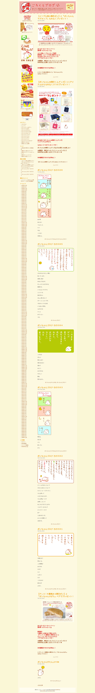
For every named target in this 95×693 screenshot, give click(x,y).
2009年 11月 (24, 349)
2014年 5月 (24, 269)
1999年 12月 (24, 437)
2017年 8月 (24, 210)
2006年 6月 (24, 410)
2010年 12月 (24, 330)
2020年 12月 (24, 185)
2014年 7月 (24, 266)
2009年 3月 (24, 361)
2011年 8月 (24, 318)
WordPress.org (25, 446)
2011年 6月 (24, 321)
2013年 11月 (24, 277)
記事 (24, 443)
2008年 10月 (24, 368)
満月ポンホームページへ (27, 32)
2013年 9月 (24, 280)
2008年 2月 (24, 380)
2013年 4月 (24, 288)
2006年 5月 (24, 412)
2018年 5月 (24, 197)
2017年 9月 (24, 209)
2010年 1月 (24, 346)
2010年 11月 (24, 331)
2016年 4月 (24, 234)
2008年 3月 (24, 379)
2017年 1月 (24, 221)
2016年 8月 (24, 228)
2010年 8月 (24, 336)
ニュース (55, 77)
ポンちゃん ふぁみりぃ (27, 127)
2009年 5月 (24, 358)
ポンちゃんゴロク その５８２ (50, 456)
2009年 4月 (24, 359)
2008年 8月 (24, 371)
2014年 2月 (24, 273)
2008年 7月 (24, 373)
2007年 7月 (24, 391)
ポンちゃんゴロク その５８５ (50, 244)
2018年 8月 (24, 193)
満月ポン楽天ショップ (26, 156)
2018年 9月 (24, 191)
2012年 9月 (24, 298)
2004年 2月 (24, 436)
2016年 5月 (24, 233)
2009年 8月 (24, 354)
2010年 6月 (24, 339)
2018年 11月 (24, 188)
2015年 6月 (24, 249)
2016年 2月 (24, 237)
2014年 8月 (24, 264)
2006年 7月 (24, 409)
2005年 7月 (24, 418)
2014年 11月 (24, 260)
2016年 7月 (24, 230)
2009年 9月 (24, 352)
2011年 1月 (24, 328)
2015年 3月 (24, 254)
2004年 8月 (24, 430)
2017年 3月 (24, 218)
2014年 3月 (24, 272)
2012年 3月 (24, 307)
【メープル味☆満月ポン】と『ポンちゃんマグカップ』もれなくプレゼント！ (27, 162)
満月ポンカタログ (25, 142)
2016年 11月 (24, 224)
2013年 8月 (24, 282)
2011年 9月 (24, 316)
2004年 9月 (24, 428)
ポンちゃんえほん (25, 128)
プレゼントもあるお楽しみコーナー (27, 109)
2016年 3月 (24, 236)
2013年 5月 (24, 286)
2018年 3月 (24, 200)
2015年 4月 (24, 252)
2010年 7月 (24, 337)
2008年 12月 (24, 365)
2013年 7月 (24, 283)
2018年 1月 (24, 203)
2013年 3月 (24, 289)
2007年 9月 (24, 388)
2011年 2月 (24, 327)
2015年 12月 (24, 240)
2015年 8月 (24, 246)
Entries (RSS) (42, 691)
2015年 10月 (24, 243)
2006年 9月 (24, 406)
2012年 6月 (24, 303)
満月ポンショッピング (26, 154)
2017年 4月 (24, 216)
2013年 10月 (24, 279)
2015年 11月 (24, 242)
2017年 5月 (24, 215)
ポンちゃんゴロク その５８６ (50, 170)
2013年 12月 (24, 276)
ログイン (23, 441)
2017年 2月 (24, 219)
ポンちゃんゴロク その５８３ (50, 387)
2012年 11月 (24, 295)
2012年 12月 (24, 294)
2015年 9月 (24, 245)
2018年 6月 (24, 195)
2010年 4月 (24, 342)
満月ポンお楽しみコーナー (27, 150)
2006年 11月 (24, 403)
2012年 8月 (24, 300)
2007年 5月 (24, 394)
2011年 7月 (24, 319)
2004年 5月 (24, 433)
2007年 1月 (24, 400)
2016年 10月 (24, 225)
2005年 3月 (24, 424)
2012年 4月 (24, 306)
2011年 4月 (24, 324)
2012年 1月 (24, 310)
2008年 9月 (24, 370)
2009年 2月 (24, 362)
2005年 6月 (24, 419)
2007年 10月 (24, 386)
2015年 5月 (24, 251)
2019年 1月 (24, 187)
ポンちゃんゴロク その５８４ (50, 325)
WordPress (58, 689)
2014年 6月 (24, 267)
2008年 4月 (24, 377)
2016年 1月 (24, 239)
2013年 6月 (24, 285)
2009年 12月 (24, 348)
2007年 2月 (24, 398)
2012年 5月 (24, 304)
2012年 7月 (24, 301)
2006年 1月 (24, 415)
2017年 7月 (24, 212)
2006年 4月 (24, 413)
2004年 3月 (24, 434)
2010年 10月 (24, 333)
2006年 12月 (24, 401)
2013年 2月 (24, 291)
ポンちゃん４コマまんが (51, 239)
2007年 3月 (24, 397)
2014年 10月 (24, 261)
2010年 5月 (24, 340)
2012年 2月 (24, 309)
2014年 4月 (24, 270)
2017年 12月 (24, 204)
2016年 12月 (24, 222)
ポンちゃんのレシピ (26, 133)
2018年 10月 (24, 190)
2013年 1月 (24, 292)
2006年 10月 (24, 404)
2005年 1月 (24, 427)
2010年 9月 (24, 334)
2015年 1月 (24, 257)
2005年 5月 (24, 421)
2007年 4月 (24, 395)
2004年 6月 (24, 431)
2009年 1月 (24, 364)
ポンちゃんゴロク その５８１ (50, 529)
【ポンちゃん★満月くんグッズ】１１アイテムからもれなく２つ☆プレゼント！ (27, 166)
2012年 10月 (24, 297)
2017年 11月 (24, 206)
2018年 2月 (24, 201)
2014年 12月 (24, 258)
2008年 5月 (24, 376)
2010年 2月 (24, 345)
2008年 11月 (24, 367)
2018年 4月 (24, 198)
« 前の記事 (40, 685)
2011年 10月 (24, 315)
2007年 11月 (24, 385)
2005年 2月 (24, 425)
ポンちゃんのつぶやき (50, 382)
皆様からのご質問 (25, 143)
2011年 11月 (24, 313)
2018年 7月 (24, 194)
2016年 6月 (24, 231)
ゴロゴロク (24, 124)
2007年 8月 (24, 389)
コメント (25, 445)
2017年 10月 (24, 207)
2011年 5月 (24, 322)
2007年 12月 (24, 383)
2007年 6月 (24, 392)
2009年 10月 (24, 351)
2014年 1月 (24, 275)
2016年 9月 (24, 227)
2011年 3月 (24, 325)
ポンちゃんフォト (25, 139)
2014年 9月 (24, 263)
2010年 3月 (24, 343)
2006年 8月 (24, 407)
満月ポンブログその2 (27, 20)
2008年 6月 (24, 374)
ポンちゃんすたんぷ (55, 680)
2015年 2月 (24, 255)
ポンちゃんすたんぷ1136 (48, 662)
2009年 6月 (24, 356)
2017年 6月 (24, 213)
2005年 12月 (24, 416)
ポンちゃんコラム (25, 136)
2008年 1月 (24, 382)
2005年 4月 (24, 422)
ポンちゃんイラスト (26, 134)
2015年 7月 (24, 248)
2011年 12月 (24, 312)
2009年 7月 (24, 355)
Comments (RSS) (51, 691)
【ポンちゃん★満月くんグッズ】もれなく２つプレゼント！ (53, 162)
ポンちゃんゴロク (61, 239)
